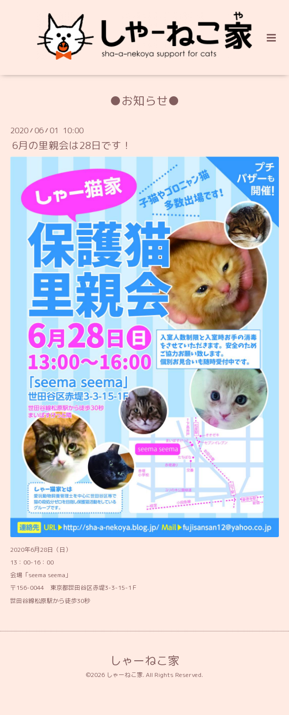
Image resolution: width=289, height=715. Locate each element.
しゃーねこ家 (145, 660)
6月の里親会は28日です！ (72, 145)
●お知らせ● (145, 100)
